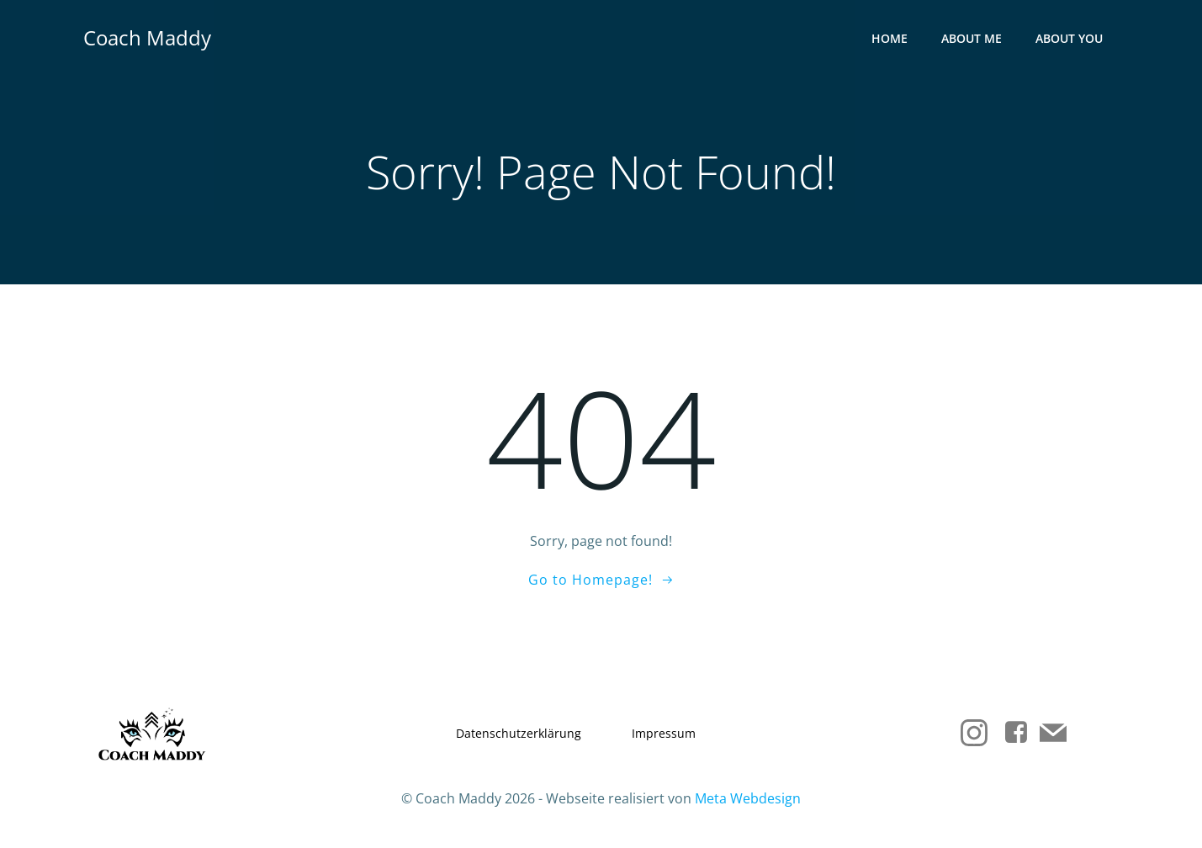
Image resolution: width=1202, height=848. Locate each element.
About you (1069, 38)
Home (889, 38)
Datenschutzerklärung (518, 733)
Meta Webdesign (748, 798)
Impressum (664, 733)
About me (971, 38)
